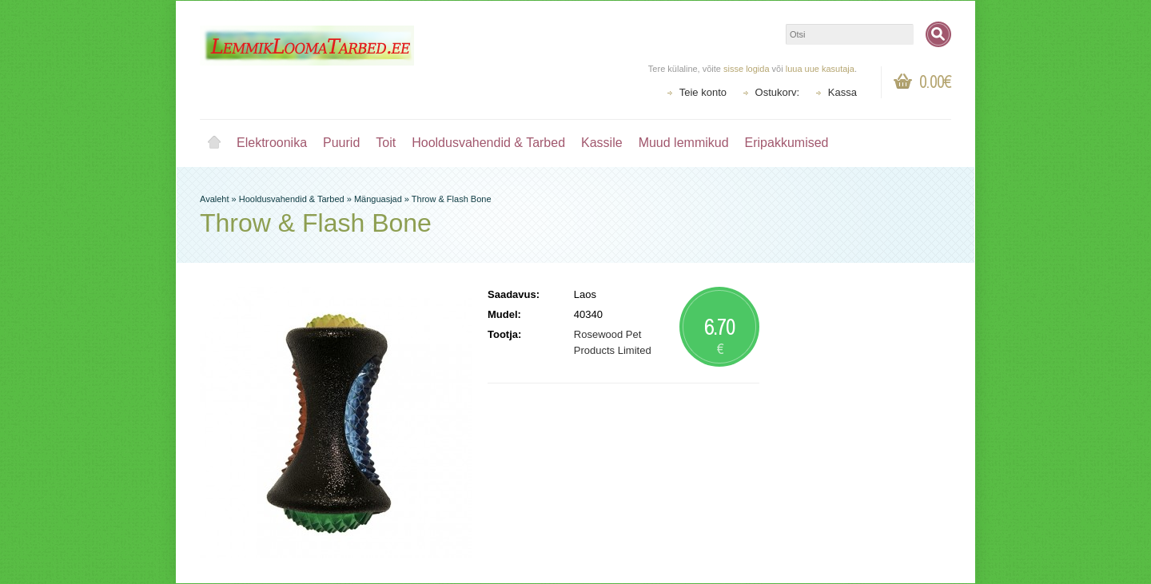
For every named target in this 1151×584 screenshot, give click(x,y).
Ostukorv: (777, 92)
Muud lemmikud (684, 142)
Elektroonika (272, 142)
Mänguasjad (378, 199)
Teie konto (703, 92)
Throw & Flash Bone (452, 199)
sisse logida (746, 68)
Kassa (842, 92)
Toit (386, 142)
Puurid (341, 142)
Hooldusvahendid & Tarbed (488, 142)
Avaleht (214, 143)
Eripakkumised (787, 142)
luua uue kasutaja (820, 68)
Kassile (602, 142)
